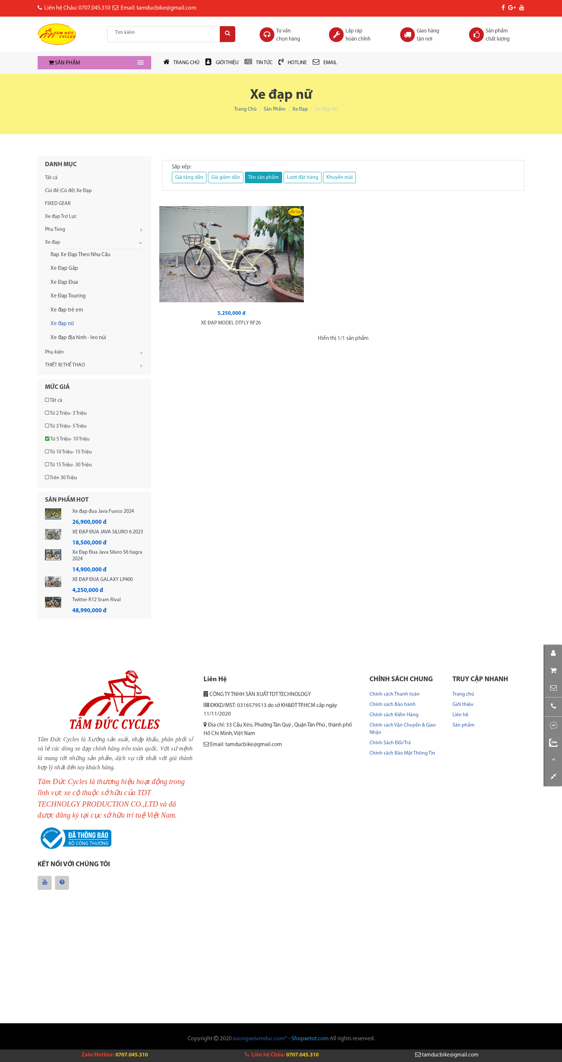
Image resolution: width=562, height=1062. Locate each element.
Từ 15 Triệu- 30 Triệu (68, 465)
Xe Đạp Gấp (64, 268)
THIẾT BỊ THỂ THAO (65, 365)
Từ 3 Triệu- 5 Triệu (66, 426)
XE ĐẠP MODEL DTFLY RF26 (203, 286)
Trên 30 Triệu (61, 478)
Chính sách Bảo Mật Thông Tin (402, 753)
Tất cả (51, 178)
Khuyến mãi (339, 177)
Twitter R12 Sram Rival (96, 600)
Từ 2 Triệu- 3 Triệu (66, 413)
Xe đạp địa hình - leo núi (78, 338)
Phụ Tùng (55, 229)
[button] (553, 678)
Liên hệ (460, 715)
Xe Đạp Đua (64, 282)
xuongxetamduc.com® (260, 1040)
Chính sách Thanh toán (395, 694)
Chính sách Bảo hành (393, 704)
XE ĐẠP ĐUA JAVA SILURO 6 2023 (107, 532)
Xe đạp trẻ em (67, 310)
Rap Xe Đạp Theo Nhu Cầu (80, 255)
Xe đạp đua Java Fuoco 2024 (103, 511)
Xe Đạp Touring (68, 296)
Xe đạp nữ (62, 324)
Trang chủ (245, 109)
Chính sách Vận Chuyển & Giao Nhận (403, 728)
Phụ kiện (54, 352)
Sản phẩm (274, 109)
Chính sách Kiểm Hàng (394, 715)
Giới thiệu (462, 704)
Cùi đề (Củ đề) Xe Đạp (68, 191)
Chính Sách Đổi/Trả (390, 743)
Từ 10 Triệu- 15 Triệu (68, 452)
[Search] (225, 34)
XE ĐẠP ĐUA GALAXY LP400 (102, 579)
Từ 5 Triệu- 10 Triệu (67, 439)
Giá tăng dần (189, 177)
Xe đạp (300, 109)
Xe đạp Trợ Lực (61, 216)
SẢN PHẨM (64, 63)
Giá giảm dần (225, 177)
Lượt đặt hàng (302, 177)
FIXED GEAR (58, 203)
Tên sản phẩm (263, 177)
